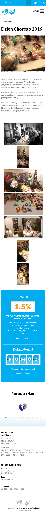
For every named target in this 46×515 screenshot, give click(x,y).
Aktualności (7, 3)
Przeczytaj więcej (23, 338)
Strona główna (8, 21)
